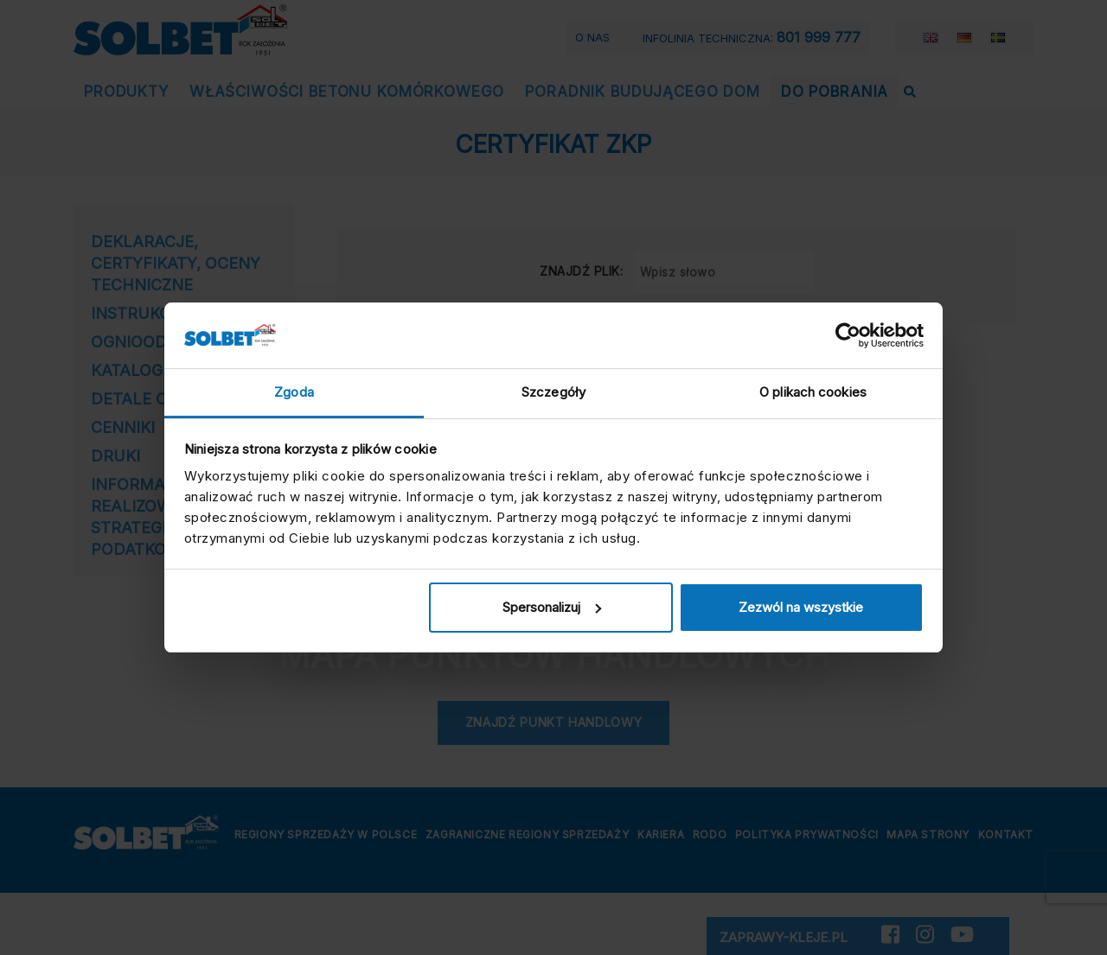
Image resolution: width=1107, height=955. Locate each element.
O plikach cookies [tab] (813, 392)
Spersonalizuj (551, 607)
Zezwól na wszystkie (801, 607)
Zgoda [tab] (294, 392)
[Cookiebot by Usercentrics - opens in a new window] (848, 335)
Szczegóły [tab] (553, 392)
